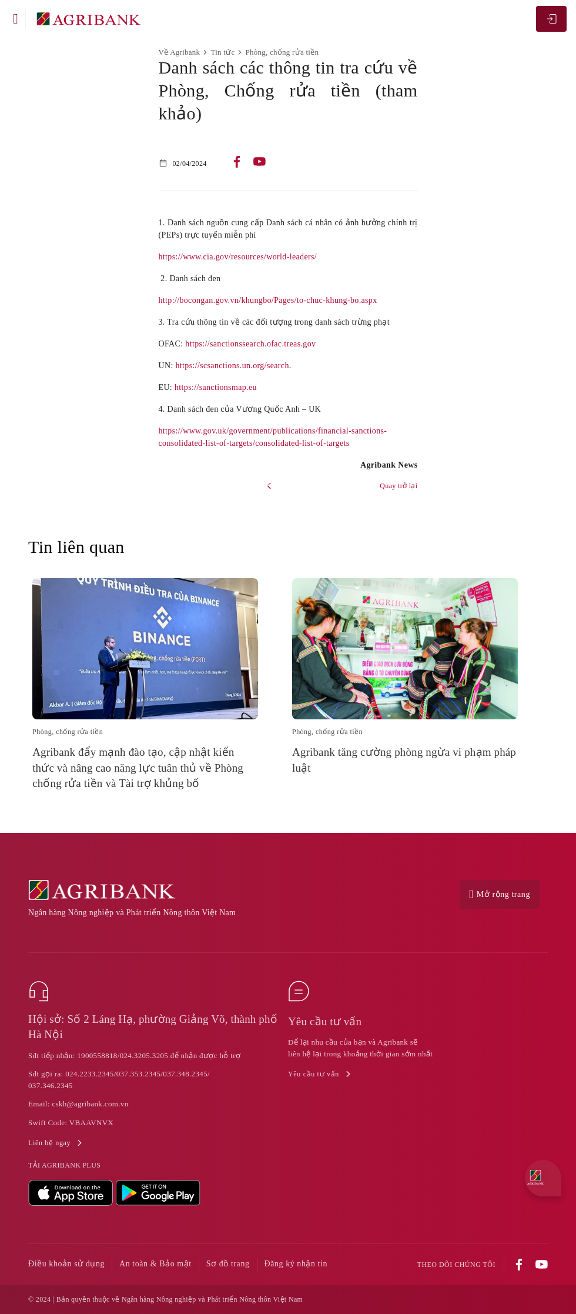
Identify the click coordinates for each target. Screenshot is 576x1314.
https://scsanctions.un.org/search (232, 365)
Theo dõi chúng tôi (456, 1265)
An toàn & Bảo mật (155, 1263)
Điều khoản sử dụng (66, 1263)
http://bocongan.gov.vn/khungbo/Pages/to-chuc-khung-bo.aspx (268, 300)
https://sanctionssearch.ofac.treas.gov (250, 343)
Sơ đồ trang (228, 1263)
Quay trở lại (398, 486)
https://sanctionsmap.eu (216, 387)
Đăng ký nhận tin (296, 1263)
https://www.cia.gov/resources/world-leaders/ (238, 256)
